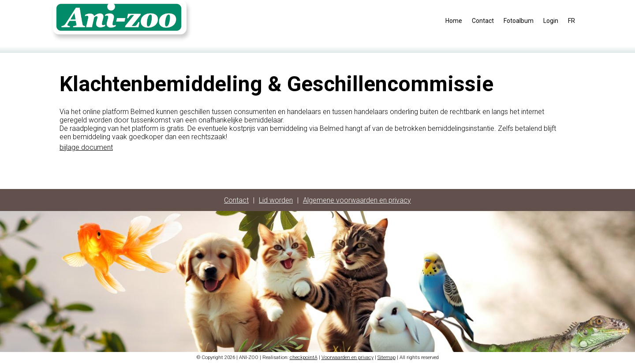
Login (550, 20)
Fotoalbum (519, 20)
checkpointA (304, 357)
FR (571, 20)
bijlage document (86, 147)
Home (453, 20)
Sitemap (386, 357)
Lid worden (276, 200)
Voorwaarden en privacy (347, 357)
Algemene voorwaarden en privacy (357, 200)
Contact (483, 20)
